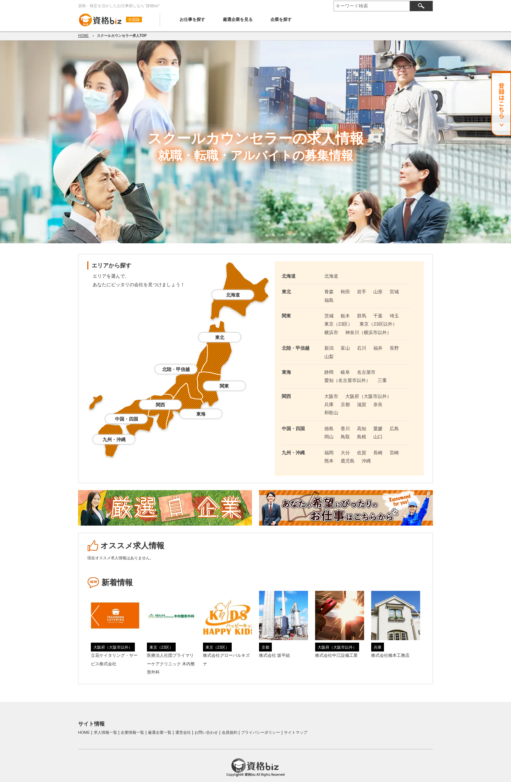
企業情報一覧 (132, 732)
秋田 (345, 291)
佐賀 (361, 452)
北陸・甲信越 (176, 369)
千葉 (378, 315)
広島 (394, 428)
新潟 (329, 348)
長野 (394, 348)
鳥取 (345, 436)
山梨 (329, 356)
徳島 (329, 428)
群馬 (361, 315)
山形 (378, 291)
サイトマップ (295, 732)
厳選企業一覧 (159, 732)
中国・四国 (126, 419)
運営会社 (183, 732)
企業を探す (281, 19)
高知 (361, 428)
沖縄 (366, 461)
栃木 (345, 315)
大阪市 (331, 396)
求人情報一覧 (105, 732)
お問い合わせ (206, 732)
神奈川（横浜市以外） (368, 332)
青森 (329, 291)
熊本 (329, 461)
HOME (83, 36)
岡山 (329, 436)
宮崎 (394, 452)
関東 (224, 386)
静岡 (329, 372)
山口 (378, 436)
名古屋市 (366, 372)
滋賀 (361, 404)
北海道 (233, 295)
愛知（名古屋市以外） (347, 380)
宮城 (394, 291)
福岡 (329, 452)
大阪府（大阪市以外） (368, 396)
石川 (361, 348)
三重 (382, 380)
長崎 (378, 452)
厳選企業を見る (238, 19)
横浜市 (331, 332)
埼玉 (394, 315)
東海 (200, 414)
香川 (345, 428)
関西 (160, 404)
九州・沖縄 (114, 439)
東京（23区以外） (378, 324)
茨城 (329, 315)
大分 (345, 452)
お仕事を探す (192, 19)
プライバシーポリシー (260, 732)
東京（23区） (338, 324)
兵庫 (329, 404)
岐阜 (345, 372)
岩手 (361, 291)
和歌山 (331, 412)
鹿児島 (348, 461)
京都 (345, 404)
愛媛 (378, 428)
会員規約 (229, 732)
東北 (219, 337)
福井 (378, 348)
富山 (345, 348)
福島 (329, 300)
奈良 (378, 404)
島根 (361, 436)
